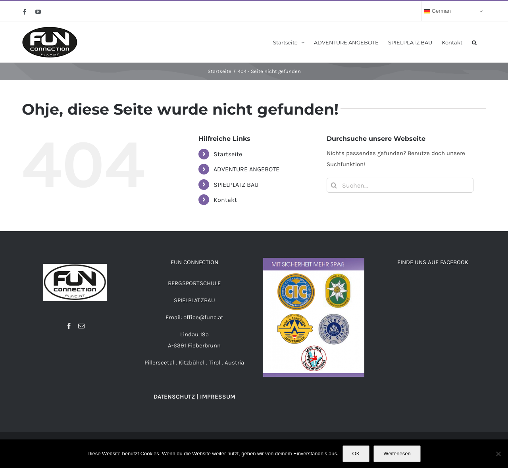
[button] (474, 41)
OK (356, 453)
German (437, 11)
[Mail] (81, 326)
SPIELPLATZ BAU (236, 184)
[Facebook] (69, 326)
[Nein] (498, 454)
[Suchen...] (400, 185)
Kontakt (225, 199)
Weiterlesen (396, 453)
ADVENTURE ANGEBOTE (246, 169)
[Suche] (334, 185)
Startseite (228, 154)
